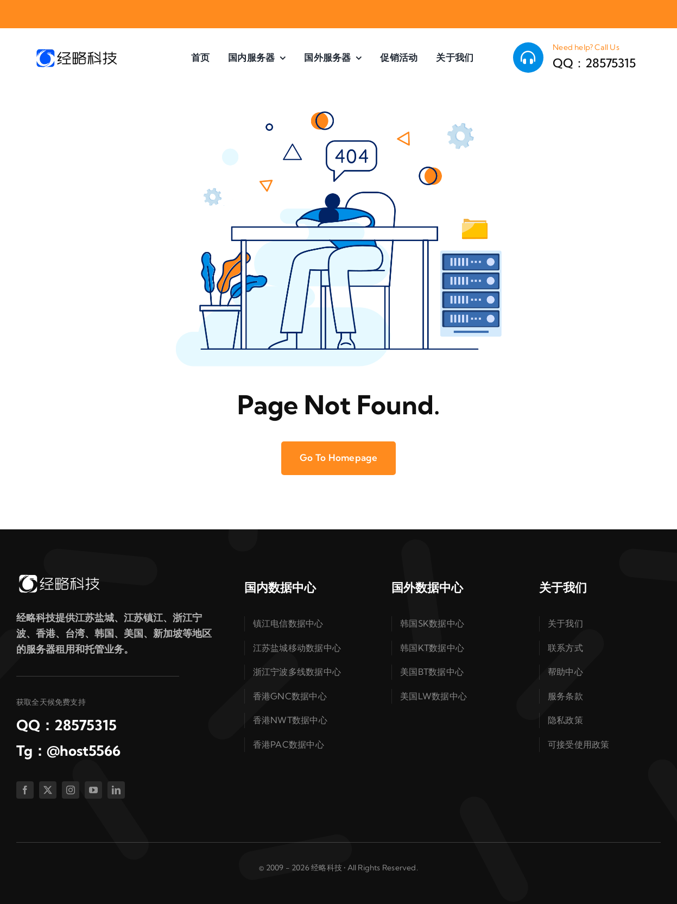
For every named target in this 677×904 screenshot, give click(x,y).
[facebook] (25, 790)
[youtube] (93, 790)
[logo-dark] (76, 52)
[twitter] (47, 790)
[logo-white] (58, 577)
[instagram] (70, 790)
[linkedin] (116, 790)
